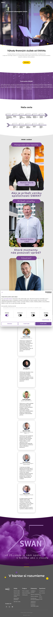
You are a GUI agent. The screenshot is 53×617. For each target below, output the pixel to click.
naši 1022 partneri (8, 298)
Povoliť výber (26, 323)
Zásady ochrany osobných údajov (26, 612)
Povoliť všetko (43, 323)
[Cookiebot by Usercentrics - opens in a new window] (46, 292)
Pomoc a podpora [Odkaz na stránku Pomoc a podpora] (25, 591)
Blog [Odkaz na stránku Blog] (40, 595)
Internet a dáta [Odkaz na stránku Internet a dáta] (17, 591)
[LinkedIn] (9, 607)
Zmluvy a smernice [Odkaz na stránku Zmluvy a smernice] (34, 596)
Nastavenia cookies (26, 615)
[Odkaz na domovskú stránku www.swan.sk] (3, 2)
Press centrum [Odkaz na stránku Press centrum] (42, 593)
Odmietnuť (9, 323)
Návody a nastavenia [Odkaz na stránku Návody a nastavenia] (35, 594)
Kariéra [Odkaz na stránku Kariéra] (40, 597)
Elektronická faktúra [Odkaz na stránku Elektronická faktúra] (26, 593)
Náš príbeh (26, 62)
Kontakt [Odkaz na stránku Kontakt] (40, 599)
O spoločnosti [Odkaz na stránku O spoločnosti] (42, 591)
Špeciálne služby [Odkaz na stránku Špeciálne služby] (17, 601)
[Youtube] (12, 607)
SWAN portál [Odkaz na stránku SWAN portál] (24, 595)
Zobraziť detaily (45, 319)
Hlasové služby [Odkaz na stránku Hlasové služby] (17, 593)
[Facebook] (6, 607)
